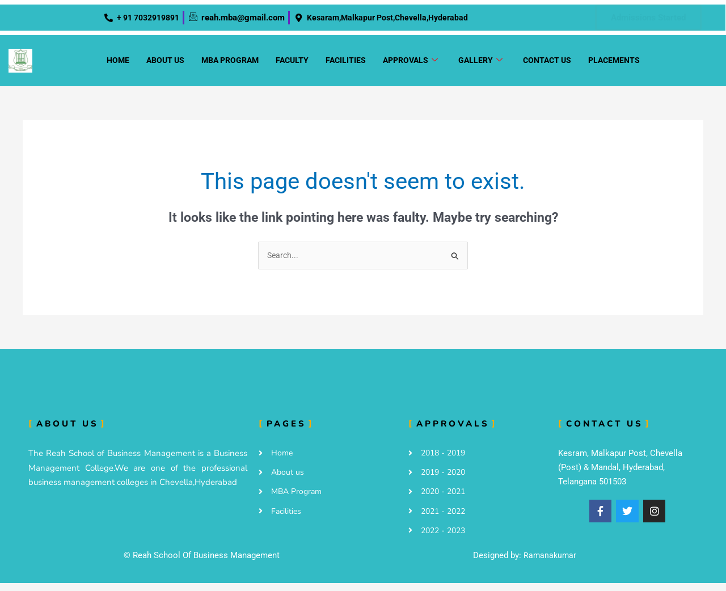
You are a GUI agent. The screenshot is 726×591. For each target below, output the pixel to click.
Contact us (547, 63)
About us (165, 63)
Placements (614, 63)
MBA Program (230, 63)
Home (118, 63)
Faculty (292, 63)
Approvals (410, 64)
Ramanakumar (550, 563)
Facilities (346, 63)
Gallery (480, 64)
